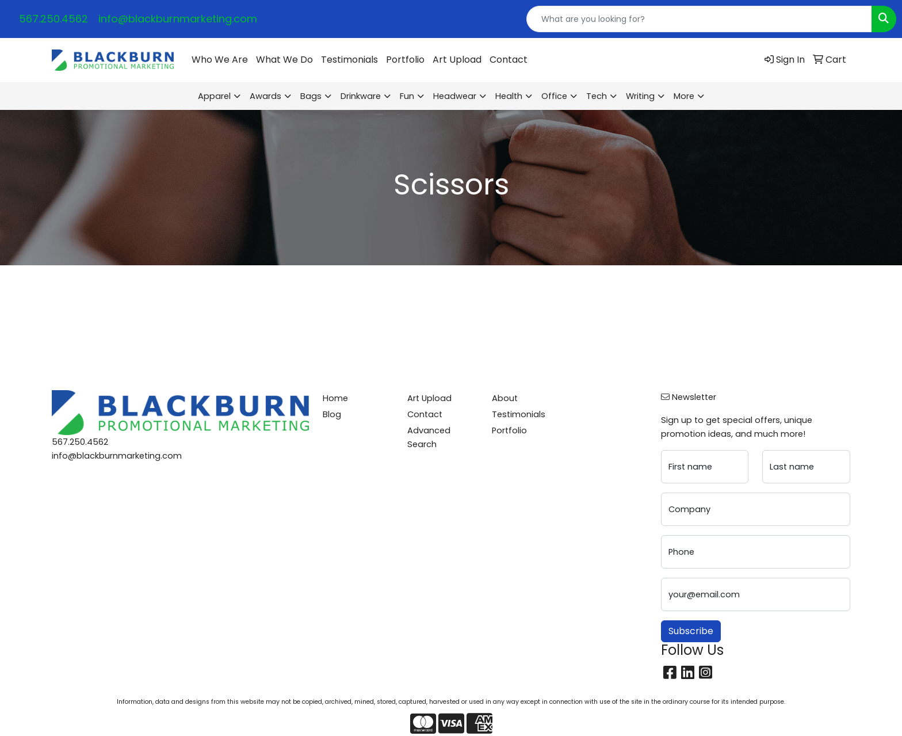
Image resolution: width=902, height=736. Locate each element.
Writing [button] (640, 96)
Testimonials (349, 59)
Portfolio (405, 59)
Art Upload (457, 59)
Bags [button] (311, 96)
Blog (332, 414)
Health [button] (508, 96)
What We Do (284, 59)
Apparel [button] (214, 96)
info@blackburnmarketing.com (177, 19)
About (505, 398)
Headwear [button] (454, 96)
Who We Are (220, 59)
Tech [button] (596, 96)
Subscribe (690, 631)
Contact (509, 59)
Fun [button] (407, 96)
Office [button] (554, 96)
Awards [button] (265, 96)
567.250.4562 (53, 19)
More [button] (684, 96)
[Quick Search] (699, 19)
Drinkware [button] (361, 96)
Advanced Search (428, 437)
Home (335, 398)
